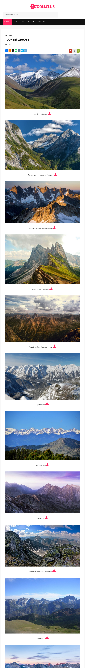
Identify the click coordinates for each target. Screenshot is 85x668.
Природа (8, 35)
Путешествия (19, 22)
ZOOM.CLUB (42, 6)
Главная (7, 22)
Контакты (42, 22)
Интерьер (31, 22)
